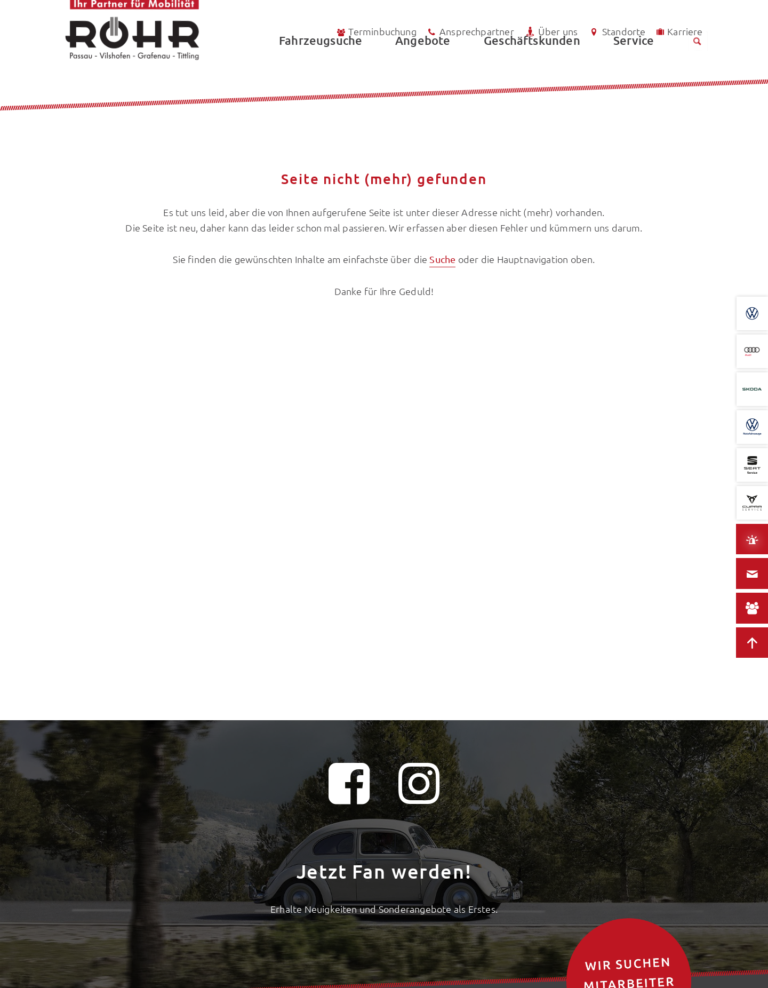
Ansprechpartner (470, 32)
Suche (442, 259)
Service (633, 67)
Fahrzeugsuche (320, 67)
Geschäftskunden (532, 67)
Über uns (551, 31)
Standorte (616, 31)
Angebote (422, 67)
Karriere (678, 31)
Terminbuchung (376, 31)
